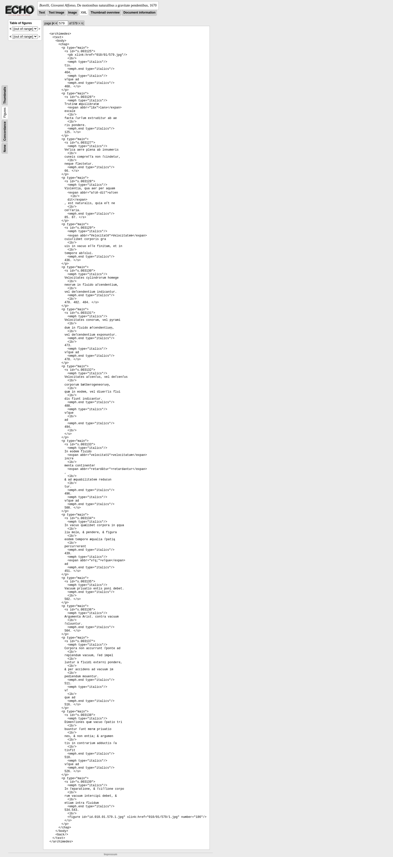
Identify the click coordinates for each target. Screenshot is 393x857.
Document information (139, 12)
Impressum (110, 854)
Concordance (5, 131)
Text (42, 12)
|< (53, 23)
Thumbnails (5, 95)
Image (72, 12)
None (5, 148)
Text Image (56, 12)
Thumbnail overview (105, 12)
